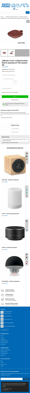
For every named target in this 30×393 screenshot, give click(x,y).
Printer (2, 362)
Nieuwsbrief (3, 339)
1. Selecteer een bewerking (8, 75)
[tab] (15, 125)
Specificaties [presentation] (15, 132)
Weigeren (10, 388)
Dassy (2, 360)
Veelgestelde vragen (5, 340)
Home (2, 16)
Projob (2, 366)
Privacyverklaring (4, 353)
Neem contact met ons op (6, 117)
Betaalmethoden (4, 342)
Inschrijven (26, 378)
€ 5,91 (4, 249)
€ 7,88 (4, 215)
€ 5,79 (4, 283)
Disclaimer (3, 355)
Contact (2, 337)
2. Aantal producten (6, 88)
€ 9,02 (4, 181)
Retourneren (3, 344)
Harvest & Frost (4, 364)
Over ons (2, 335)
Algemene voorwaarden (5, 350)
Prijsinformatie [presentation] (15, 125)
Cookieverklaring (4, 351)
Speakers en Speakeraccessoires (12, 16)
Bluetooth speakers (23, 16)
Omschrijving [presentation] (15, 128)
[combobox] (13, 12)
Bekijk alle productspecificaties (8, 71)
